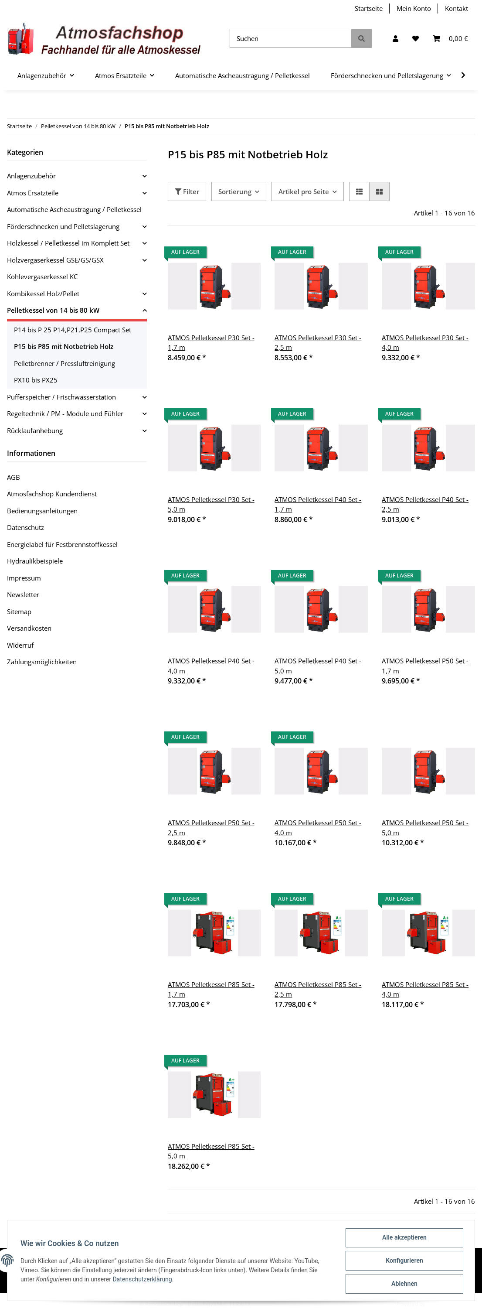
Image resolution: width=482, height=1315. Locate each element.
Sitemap (19, 611)
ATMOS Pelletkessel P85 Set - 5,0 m (211, 1151)
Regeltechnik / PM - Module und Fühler (65, 413)
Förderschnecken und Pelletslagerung (63, 226)
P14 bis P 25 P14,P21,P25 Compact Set (72, 329)
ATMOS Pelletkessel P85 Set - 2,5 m (318, 989)
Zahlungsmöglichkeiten (42, 661)
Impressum (24, 578)
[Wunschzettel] (415, 38)
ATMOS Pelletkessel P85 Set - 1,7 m (211, 989)
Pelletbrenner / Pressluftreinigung (64, 363)
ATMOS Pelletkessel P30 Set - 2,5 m (318, 342)
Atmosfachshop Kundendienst (52, 493)
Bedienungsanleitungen (42, 510)
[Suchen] (291, 38)
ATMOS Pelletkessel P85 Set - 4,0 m (425, 989)
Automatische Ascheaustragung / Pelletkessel (74, 209)
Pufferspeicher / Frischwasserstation (61, 397)
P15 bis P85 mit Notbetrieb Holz (63, 346)
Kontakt (456, 8)
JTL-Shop (436, 1304)
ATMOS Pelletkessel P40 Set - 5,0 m (318, 665)
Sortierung (234, 191)
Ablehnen (403, 1284)
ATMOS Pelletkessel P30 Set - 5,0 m (211, 504)
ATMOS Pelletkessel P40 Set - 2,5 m (425, 504)
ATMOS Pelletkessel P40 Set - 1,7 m (318, 504)
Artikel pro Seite (303, 191)
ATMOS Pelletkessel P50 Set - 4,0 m (318, 827)
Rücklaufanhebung (35, 430)
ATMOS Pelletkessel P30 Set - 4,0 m (425, 342)
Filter (187, 191)
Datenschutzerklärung (143, 1279)
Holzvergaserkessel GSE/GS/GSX (55, 260)
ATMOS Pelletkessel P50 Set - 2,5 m (211, 827)
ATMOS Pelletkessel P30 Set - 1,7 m (211, 342)
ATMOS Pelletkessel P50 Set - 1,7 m (425, 665)
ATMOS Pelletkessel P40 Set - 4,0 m (211, 665)
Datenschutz (25, 527)
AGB (13, 477)
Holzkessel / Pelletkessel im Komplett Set (68, 243)
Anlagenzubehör (31, 175)
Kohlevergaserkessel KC (42, 276)
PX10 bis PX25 (36, 380)
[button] (395, 38)
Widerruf (20, 645)
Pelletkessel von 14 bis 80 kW (53, 310)
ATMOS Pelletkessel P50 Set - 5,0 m (425, 827)
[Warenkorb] (450, 38)
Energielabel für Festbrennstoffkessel (62, 544)
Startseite (369, 8)
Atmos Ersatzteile (32, 192)
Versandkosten (29, 628)
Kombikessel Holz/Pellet (43, 293)
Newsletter (23, 594)
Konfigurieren (403, 1261)
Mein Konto (414, 8)
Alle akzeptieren (403, 1238)
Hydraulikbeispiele (35, 561)
